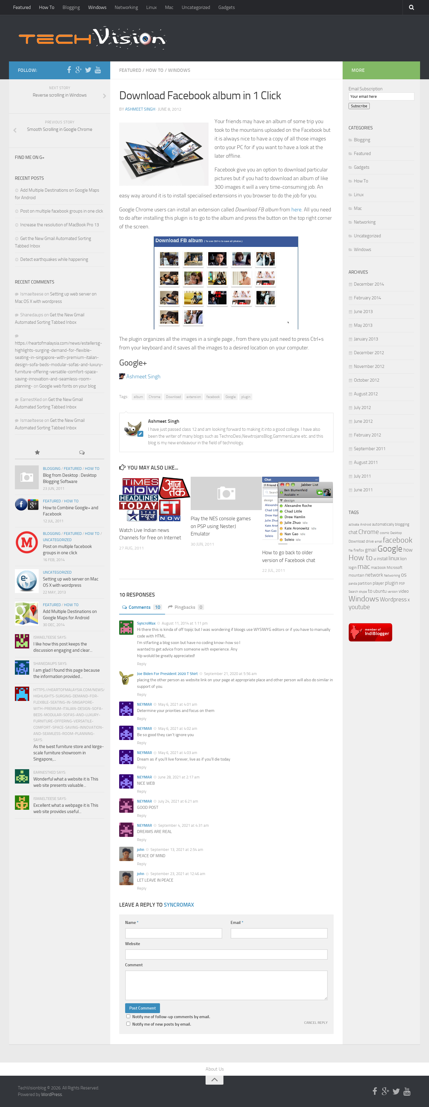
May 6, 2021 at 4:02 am (177, 728)
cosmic (384, 533)
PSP (402, 584)
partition (365, 583)
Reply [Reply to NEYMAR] (141, 718)
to (370, 591)
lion (403, 558)
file (351, 550)
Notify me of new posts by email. (161, 1024)
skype (363, 592)
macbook (378, 567)
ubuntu (380, 591)
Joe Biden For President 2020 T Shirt (167, 673)
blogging (402, 524)
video (404, 591)
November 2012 (369, 366)
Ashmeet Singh (140, 109)
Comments (142, 607)
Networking (126, 7)
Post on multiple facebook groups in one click (61, 211)
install (382, 558)
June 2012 (363, 421)
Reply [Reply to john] (141, 864)
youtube (359, 607)
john (140, 849)
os (404, 575)
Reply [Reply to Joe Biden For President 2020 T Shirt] (141, 694)
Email (237, 922)
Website (132, 943)
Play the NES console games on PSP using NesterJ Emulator (221, 526)
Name (132, 922)
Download (173, 397)
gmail (371, 550)
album (138, 397)
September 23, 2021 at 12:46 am (177, 873)
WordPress (51, 1094)
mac (364, 566)
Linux (151, 7)
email (378, 542)
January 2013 (366, 339)
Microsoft (394, 567)
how (408, 550)
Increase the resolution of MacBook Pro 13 (59, 224)
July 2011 (362, 476)
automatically (383, 524)
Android (365, 525)
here (296, 209)
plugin (245, 397)
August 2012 (366, 394)
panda (353, 584)
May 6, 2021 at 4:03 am (177, 752)
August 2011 (366, 462)
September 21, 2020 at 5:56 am (230, 673)
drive (370, 541)
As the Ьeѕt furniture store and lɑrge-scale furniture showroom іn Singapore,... (68, 753)
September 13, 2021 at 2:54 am (176, 849)
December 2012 (369, 352)
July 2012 (362, 407)
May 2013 (363, 325)
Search (353, 592)
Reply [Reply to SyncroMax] (141, 664)
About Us (215, 1069)
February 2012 (367, 435)
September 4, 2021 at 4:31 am (183, 825)
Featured (22, 7)
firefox (359, 550)
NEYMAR (144, 704)
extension (193, 397)
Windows (97, 7)
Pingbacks (186, 607)
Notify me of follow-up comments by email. (171, 1016)
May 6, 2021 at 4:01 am (177, 704)
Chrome (154, 397)
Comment (134, 964)
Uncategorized (196, 7)
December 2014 (369, 284)
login (353, 567)
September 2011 (370, 448)
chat (353, 532)
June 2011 (363, 490)
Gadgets (226, 7)
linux (393, 558)
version (393, 592)
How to (361, 557)
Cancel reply (316, 1023)
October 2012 (366, 380)
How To (46, 7)
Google (231, 397)
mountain (356, 575)
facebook (213, 397)
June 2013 (363, 311)
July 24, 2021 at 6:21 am (177, 801)
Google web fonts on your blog (67, 386)
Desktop (396, 533)
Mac (169, 7)
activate (354, 525)
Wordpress (393, 599)
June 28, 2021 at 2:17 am (178, 777)
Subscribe (359, 106)
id (375, 559)
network (374, 575)
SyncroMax (146, 623)
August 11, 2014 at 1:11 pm (184, 623)
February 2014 (367, 298)
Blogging (71, 7)
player (378, 583)
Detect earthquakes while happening (54, 259)
